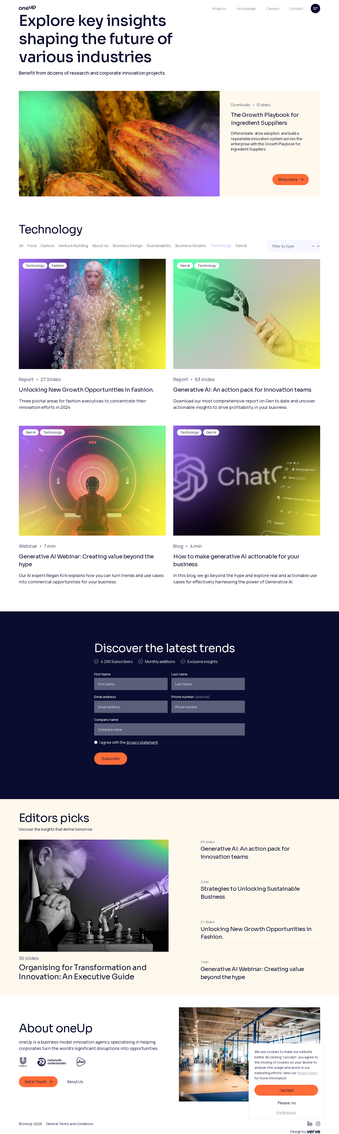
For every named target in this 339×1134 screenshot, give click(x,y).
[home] (27, 8)
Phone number (190, 697)
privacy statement (142, 742)
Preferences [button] (286, 1112)
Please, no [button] (287, 1103)
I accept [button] (287, 1090)
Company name (106, 719)
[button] (315, 8)
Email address (105, 697)
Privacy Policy (307, 1073)
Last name (179, 674)
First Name (102, 674)
